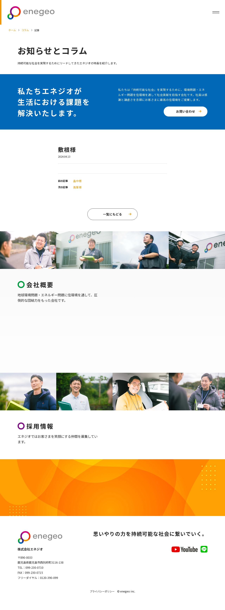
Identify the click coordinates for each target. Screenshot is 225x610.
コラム (25, 30)
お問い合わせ (185, 111)
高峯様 (77, 187)
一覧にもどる (112, 214)
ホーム (12, 30)
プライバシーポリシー (102, 593)
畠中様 (77, 181)
